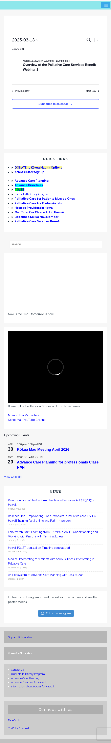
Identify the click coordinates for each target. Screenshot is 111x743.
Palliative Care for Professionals (38, 203)
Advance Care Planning (32, 180)
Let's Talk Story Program (32, 194)
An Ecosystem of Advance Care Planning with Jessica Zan (45, 574)
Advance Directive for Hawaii (28, 682)
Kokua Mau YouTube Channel (27, 419)
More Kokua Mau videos (24, 415)
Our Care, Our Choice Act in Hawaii (39, 212)
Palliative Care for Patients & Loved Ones (45, 198)
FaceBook (14, 720)
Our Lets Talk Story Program (28, 673)
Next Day (92, 91)
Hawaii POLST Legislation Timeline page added (39, 547)
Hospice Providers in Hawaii (34, 207)
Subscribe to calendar (53, 104)
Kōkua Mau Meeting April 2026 (43, 449)
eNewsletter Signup (29, 172)
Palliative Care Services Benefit (38, 221)
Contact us (17, 669)
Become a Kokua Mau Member (37, 216)
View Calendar (13, 476)
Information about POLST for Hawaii (32, 686)
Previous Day (20, 91)
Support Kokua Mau (20, 637)
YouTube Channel (18, 728)
